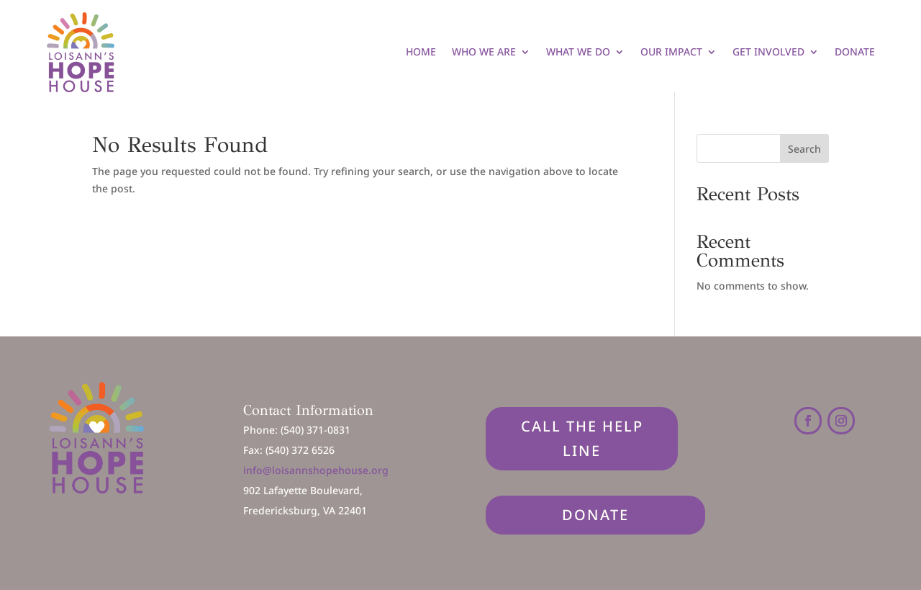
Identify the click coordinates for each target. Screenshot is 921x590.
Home (421, 51)
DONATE (595, 514)
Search (804, 149)
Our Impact (671, 51)
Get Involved (768, 51)
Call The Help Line (582, 438)
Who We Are (484, 51)
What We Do (578, 51)
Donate (855, 51)
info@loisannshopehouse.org (316, 470)
